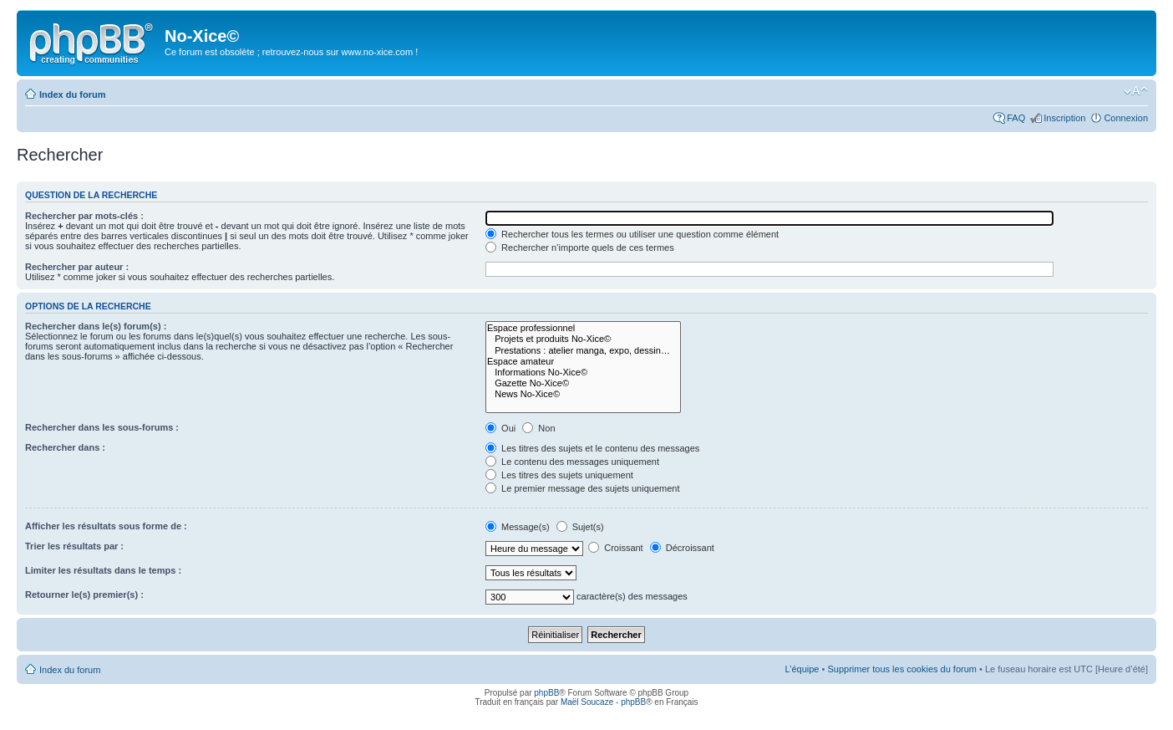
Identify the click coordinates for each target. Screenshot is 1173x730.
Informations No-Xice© (583, 372)
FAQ (1016, 118)
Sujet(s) (580, 527)
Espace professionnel (583, 328)
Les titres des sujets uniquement (559, 475)
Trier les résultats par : (74, 546)
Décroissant (682, 548)
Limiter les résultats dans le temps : (103, 570)
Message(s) (518, 527)
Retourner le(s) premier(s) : (84, 595)
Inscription (1064, 118)
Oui (500, 428)
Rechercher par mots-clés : (84, 216)
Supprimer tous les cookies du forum (902, 669)
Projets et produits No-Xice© (583, 339)
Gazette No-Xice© (583, 383)
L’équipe (802, 669)
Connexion (1126, 118)
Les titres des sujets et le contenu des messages (592, 448)
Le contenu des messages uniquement (572, 462)
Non (538, 428)
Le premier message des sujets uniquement (582, 488)
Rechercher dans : (65, 447)
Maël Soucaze (587, 702)
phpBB (546, 692)
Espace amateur (583, 361)
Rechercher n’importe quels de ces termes (579, 247)
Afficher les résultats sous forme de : (106, 526)
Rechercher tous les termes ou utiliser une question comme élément (632, 234)
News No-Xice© (583, 394)
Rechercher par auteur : (77, 267)
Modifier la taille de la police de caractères (1136, 91)
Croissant (615, 548)
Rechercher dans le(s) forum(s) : (95, 326)
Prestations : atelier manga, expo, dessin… (583, 350)
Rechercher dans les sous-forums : (102, 427)
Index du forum (72, 94)
